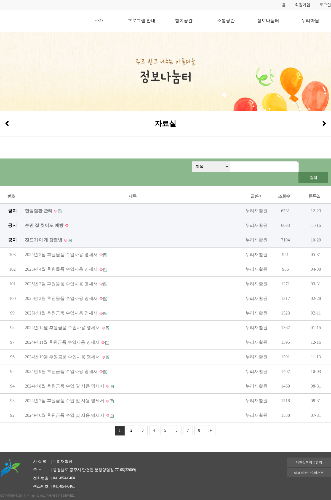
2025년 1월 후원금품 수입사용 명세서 (62, 313)
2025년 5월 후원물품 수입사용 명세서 (62, 254)
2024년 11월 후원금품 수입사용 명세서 (63, 342)
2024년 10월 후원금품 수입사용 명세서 (63, 356)
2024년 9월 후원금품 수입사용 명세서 (62, 371)
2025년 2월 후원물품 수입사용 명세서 (62, 298)
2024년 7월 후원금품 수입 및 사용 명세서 (65, 400)
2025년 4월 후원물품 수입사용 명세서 (62, 269)
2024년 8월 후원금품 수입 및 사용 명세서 (65, 386)
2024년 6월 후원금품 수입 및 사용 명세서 (65, 415)
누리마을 (310, 20)
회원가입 (302, 5)
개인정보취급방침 (309, 462)
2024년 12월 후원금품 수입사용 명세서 (63, 327)
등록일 (314, 196)
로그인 (325, 5)
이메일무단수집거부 (309, 472)
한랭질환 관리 (39, 210)
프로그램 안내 (141, 20)
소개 (99, 20)
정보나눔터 (268, 20)
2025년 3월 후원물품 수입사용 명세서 (62, 283)
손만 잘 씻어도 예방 (45, 225)
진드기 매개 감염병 (44, 240)
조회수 (284, 196)
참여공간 (184, 20)
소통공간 (226, 20)
